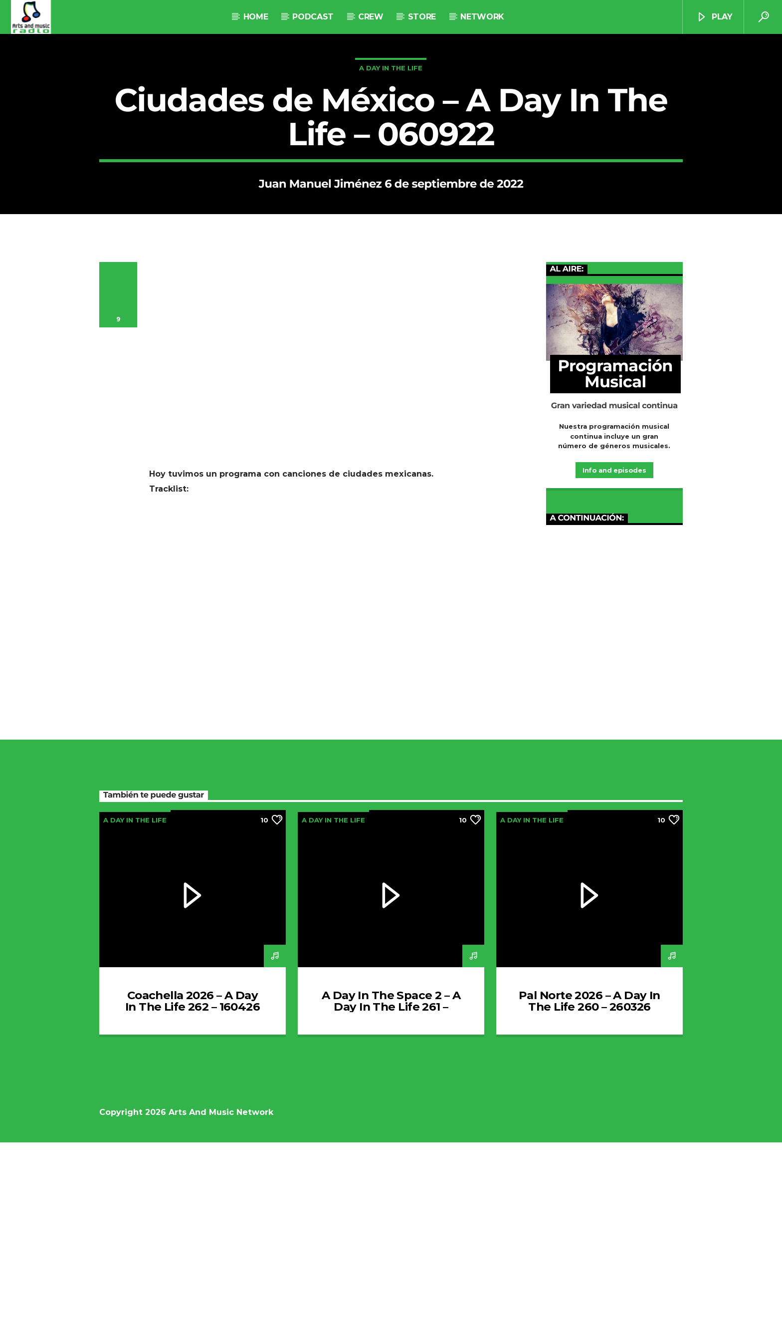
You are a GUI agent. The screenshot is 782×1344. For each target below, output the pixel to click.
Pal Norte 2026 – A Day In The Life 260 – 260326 (589, 1203)
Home (255, 16)
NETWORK (482, 16)
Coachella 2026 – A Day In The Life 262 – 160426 (192, 1203)
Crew (371, 16)
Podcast (313, 16)
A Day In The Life (390, 169)
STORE (422, 16)
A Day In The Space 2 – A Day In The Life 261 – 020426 (391, 1209)
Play (714, 17)
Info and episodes (614, 672)
